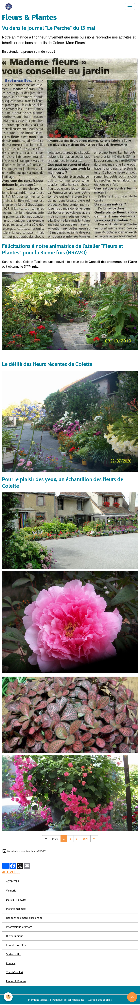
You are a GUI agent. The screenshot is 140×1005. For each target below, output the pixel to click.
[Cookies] (8, 996)
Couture (10, 963)
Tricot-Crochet (14, 972)
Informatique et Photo (19, 927)
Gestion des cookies (100, 999)
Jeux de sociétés (16, 945)
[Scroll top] (132, 997)
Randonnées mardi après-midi (24, 918)
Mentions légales (38, 999)
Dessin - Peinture (16, 899)
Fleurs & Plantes (16, 981)
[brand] (9, 6)
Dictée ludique (14, 936)
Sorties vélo (13, 954)
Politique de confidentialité (68, 999)
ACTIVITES (12, 881)
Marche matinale (16, 908)
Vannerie (11, 890)
